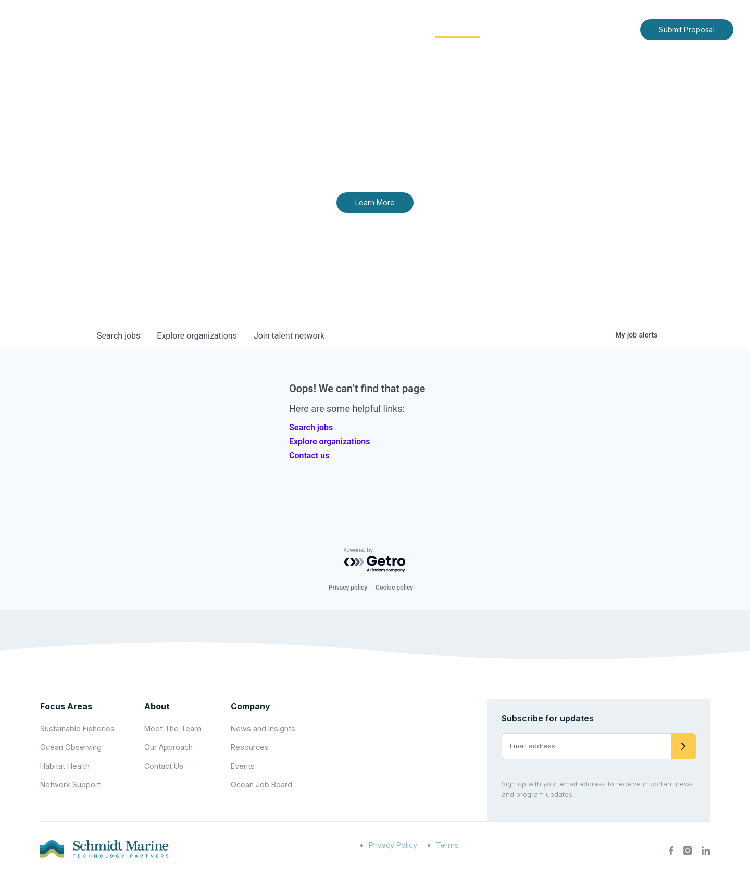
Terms (447, 845)
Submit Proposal (687, 29)
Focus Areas (389, 28)
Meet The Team (172, 728)
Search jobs (311, 427)
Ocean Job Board (261, 784)
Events (243, 765)
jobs (118, 336)
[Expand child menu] (348, 29)
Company (250, 706)
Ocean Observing (71, 747)
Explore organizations (329, 441)
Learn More (375, 202)
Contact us (309, 455)
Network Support (70, 784)
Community (457, 28)
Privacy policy (348, 587)
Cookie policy (394, 587)
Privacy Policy (393, 845)
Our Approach (168, 747)
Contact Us (610, 28)
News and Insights (537, 28)
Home (290, 28)
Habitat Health (65, 765)
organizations (197, 336)
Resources (250, 747)
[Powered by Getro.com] (375, 560)
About (331, 28)
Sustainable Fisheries (77, 728)
